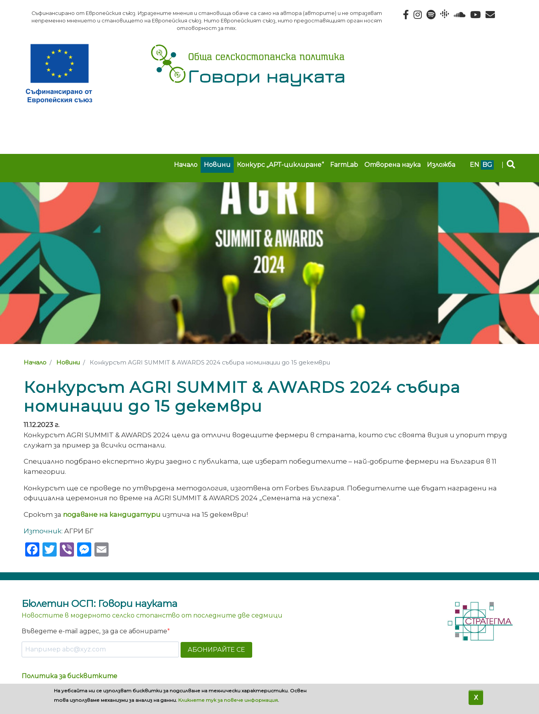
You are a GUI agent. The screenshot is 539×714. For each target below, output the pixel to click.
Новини (217, 164)
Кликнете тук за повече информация (228, 700)
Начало (186, 164)
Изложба (441, 164)
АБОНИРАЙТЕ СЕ (216, 649)
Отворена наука (392, 164)
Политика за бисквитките (69, 676)
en (474, 164)
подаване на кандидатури (112, 514)
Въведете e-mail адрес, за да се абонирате (94, 631)
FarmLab (344, 164)
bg (487, 164)
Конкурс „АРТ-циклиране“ (280, 164)
